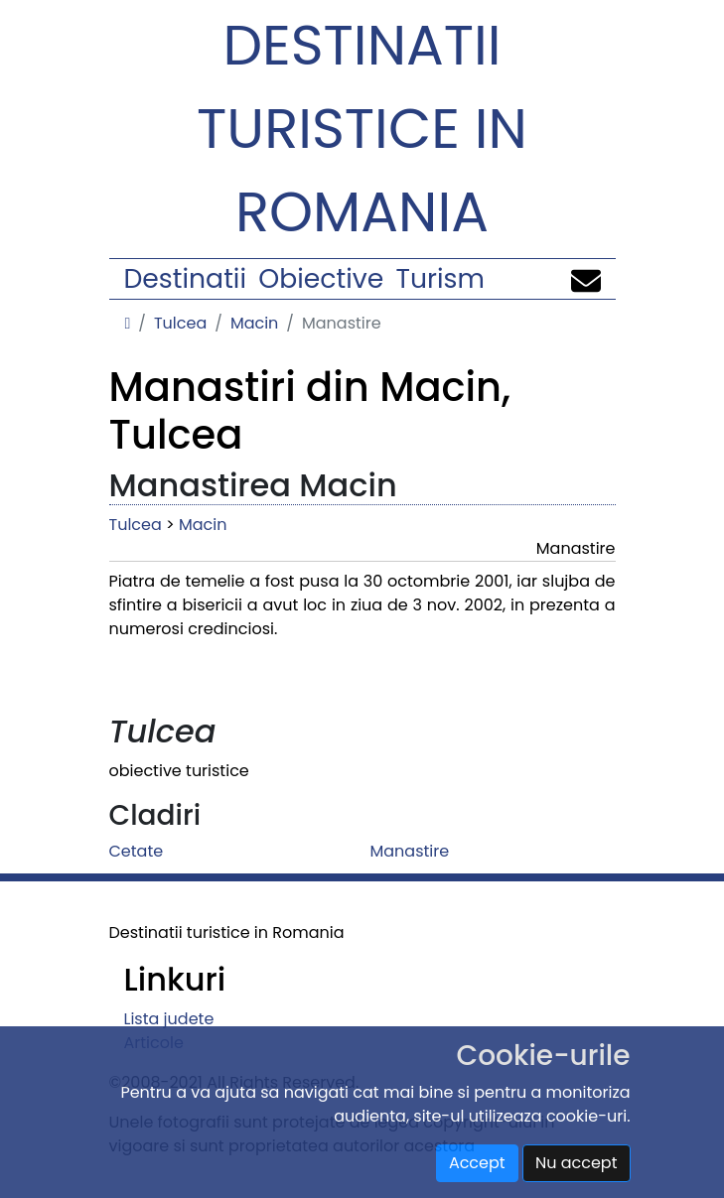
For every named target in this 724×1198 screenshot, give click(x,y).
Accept (477, 1162)
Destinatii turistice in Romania (362, 128)
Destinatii (185, 278)
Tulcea (180, 323)
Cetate (136, 851)
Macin (254, 323)
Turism (440, 278)
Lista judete (169, 1018)
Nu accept (576, 1162)
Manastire (410, 851)
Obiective (320, 278)
